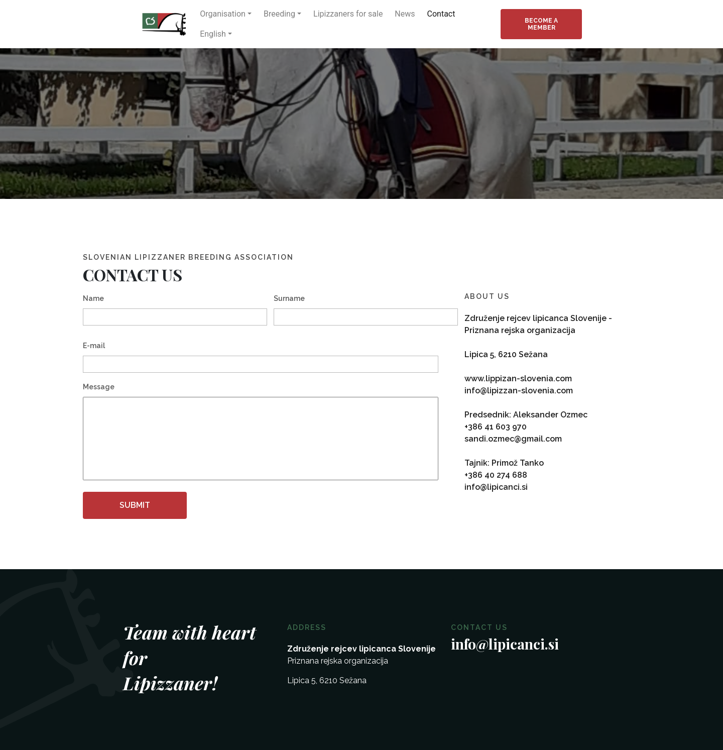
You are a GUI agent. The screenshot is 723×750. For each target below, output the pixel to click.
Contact (441, 14)
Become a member (541, 24)
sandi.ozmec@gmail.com (513, 439)
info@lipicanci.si (496, 487)
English (213, 34)
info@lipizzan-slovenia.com (518, 390)
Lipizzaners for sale (348, 14)
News (405, 14)
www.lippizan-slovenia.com (518, 378)
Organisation (223, 14)
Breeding (279, 14)
